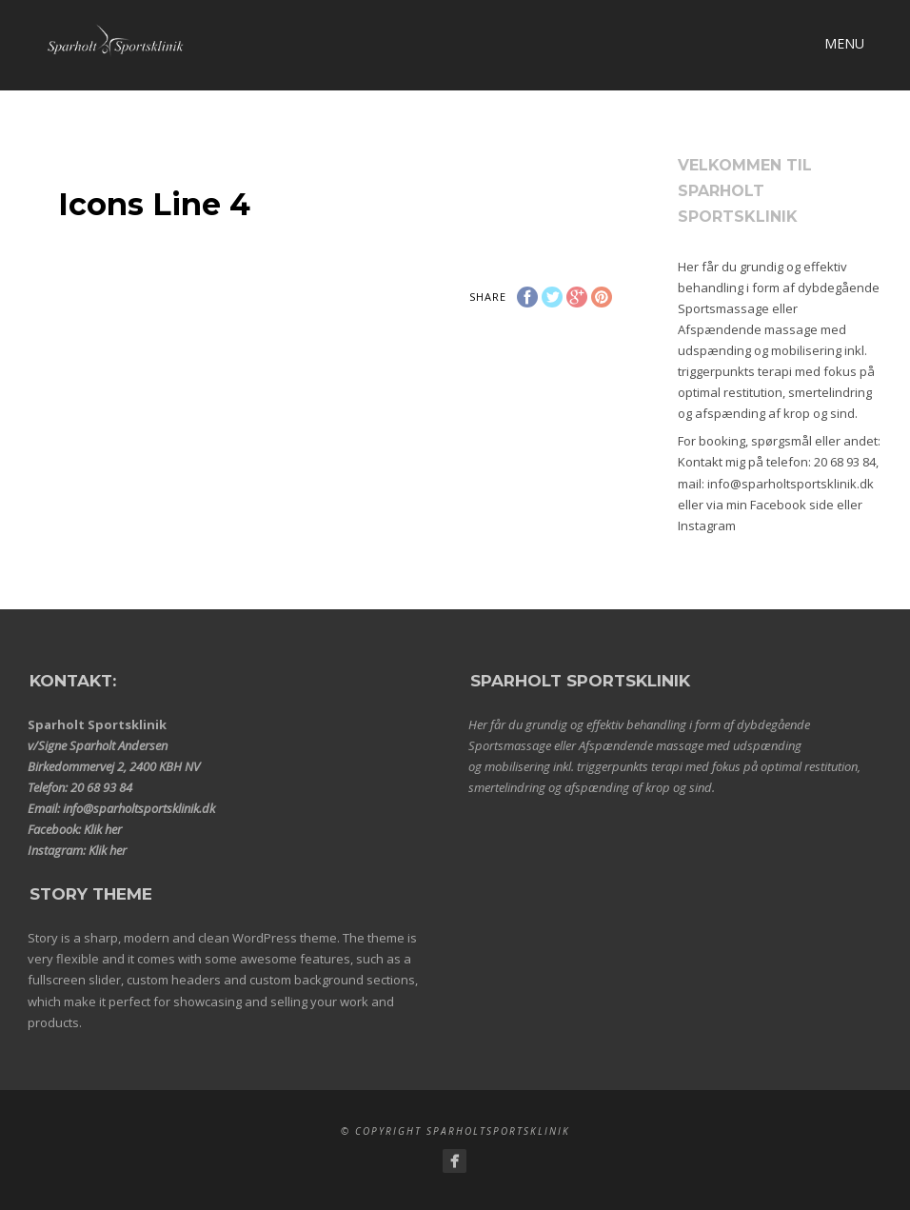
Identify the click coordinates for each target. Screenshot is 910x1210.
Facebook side (792, 504)
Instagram (707, 525)
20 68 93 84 (845, 461)
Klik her (103, 829)
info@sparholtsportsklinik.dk (790, 483)
